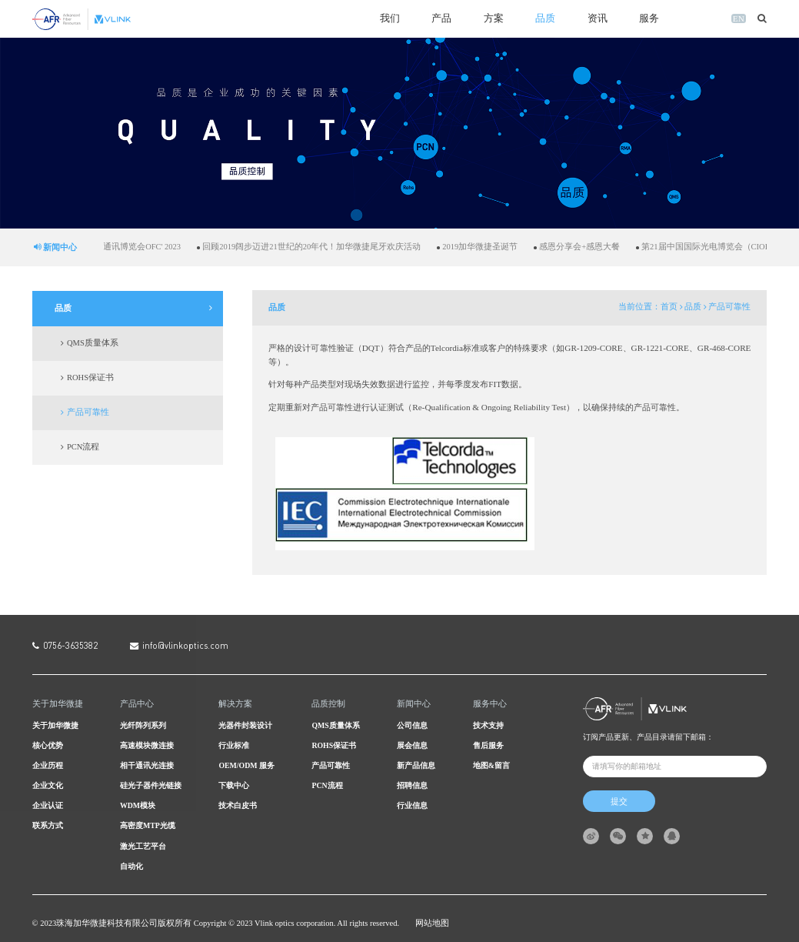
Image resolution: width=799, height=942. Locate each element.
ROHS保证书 (90, 377)
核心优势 (47, 745)
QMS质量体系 (92, 343)
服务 (649, 18)
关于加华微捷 (55, 725)
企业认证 (47, 805)
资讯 (598, 18)
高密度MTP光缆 (147, 825)
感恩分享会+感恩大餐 (592, 246)
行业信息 (412, 805)
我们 (390, 18)
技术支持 (488, 725)
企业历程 (47, 765)
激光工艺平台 (143, 846)
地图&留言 (491, 765)
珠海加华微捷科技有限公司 (107, 923)
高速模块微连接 (147, 745)
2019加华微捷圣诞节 (493, 246)
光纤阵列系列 (143, 725)
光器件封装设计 (245, 725)
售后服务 (488, 745)
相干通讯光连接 (147, 765)
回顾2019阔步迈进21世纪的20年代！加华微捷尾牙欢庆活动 (324, 246)
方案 (494, 18)
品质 (545, 18)
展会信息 (412, 745)
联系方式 (47, 825)
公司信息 (412, 725)
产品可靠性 (88, 412)
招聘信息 (412, 785)
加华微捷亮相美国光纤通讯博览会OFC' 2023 (113, 246)
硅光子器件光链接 (150, 785)
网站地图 (432, 923)
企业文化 (47, 785)
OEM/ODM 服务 (246, 765)
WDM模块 (137, 805)
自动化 (131, 866)
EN (738, 18)
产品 (441, 18)
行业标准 (233, 745)
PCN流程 (83, 447)
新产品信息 (416, 765)
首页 (669, 306)
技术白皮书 (237, 805)
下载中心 (233, 785)
